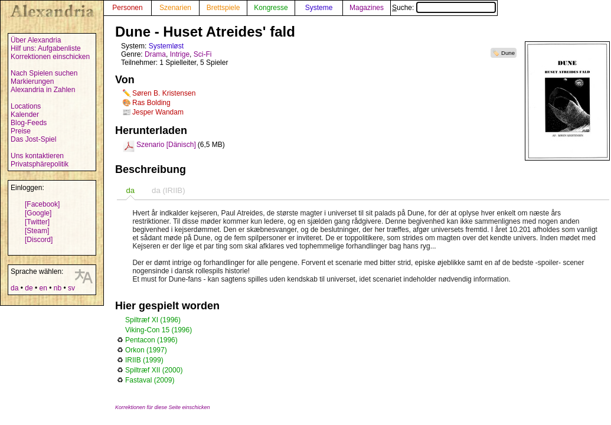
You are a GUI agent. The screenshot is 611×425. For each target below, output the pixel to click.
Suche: (444, 8)
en (43, 288)
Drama (155, 54)
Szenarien (175, 8)
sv (71, 288)
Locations (26, 106)
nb (57, 288)
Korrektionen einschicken (50, 57)
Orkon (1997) (146, 350)
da (14, 288)
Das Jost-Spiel (33, 139)
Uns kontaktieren (37, 156)
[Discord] (39, 240)
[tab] (130, 190)
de (28, 288)
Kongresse (270, 8)
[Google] (38, 213)
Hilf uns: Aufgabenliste (46, 48)
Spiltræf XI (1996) (153, 320)
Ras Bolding (151, 103)
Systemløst (166, 46)
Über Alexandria (36, 40)
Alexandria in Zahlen (43, 90)
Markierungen (32, 81)
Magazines (366, 8)
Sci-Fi (203, 54)
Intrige (179, 54)
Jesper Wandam (158, 112)
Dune (508, 53)
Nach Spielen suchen (44, 73)
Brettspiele (223, 8)
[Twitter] (37, 222)
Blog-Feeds (29, 123)
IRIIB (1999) (144, 360)
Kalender (25, 114)
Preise (21, 131)
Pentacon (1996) (151, 340)
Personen (127, 8)
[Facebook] (42, 204)
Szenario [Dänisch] (166, 144)
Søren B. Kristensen (163, 93)
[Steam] (37, 231)
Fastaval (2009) (149, 380)
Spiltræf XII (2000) (153, 370)
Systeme (319, 8)
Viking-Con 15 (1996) (158, 330)
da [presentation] (130, 190)
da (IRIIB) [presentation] (168, 190)
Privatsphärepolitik (39, 164)
